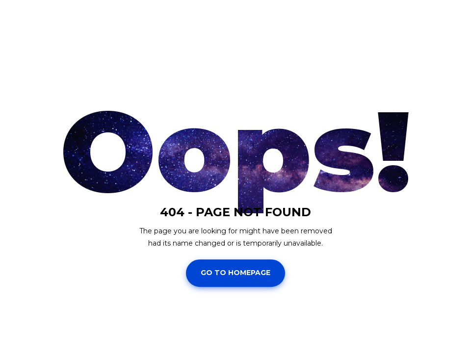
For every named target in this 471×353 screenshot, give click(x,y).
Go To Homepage (235, 273)
